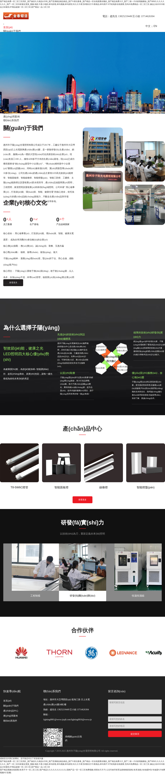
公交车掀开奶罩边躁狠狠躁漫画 (119, 770)
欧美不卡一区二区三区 (29, 770)
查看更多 (82, 500)
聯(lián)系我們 (10, 720)
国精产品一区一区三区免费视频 (80, 770)
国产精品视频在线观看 (9, 770)
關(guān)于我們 (11, 31)
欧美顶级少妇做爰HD (142, 770)
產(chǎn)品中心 (10, 710)
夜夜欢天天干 (99, 770)
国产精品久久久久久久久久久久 (53, 770)
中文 (147, 26)
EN (155, 26)
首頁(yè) (8, 27)
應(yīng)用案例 (10, 715)
